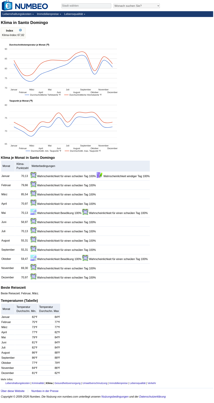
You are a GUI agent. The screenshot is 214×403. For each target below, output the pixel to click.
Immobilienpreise (48, 14)
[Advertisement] (187, 41)
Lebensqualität (73, 14)
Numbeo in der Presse (44, 391)
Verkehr (152, 383)
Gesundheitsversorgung (68, 383)
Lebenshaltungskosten (17, 14)
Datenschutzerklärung (152, 396)
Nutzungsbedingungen (115, 396)
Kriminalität (38, 383)
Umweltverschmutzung (95, 383)
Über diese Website (12, 391)
